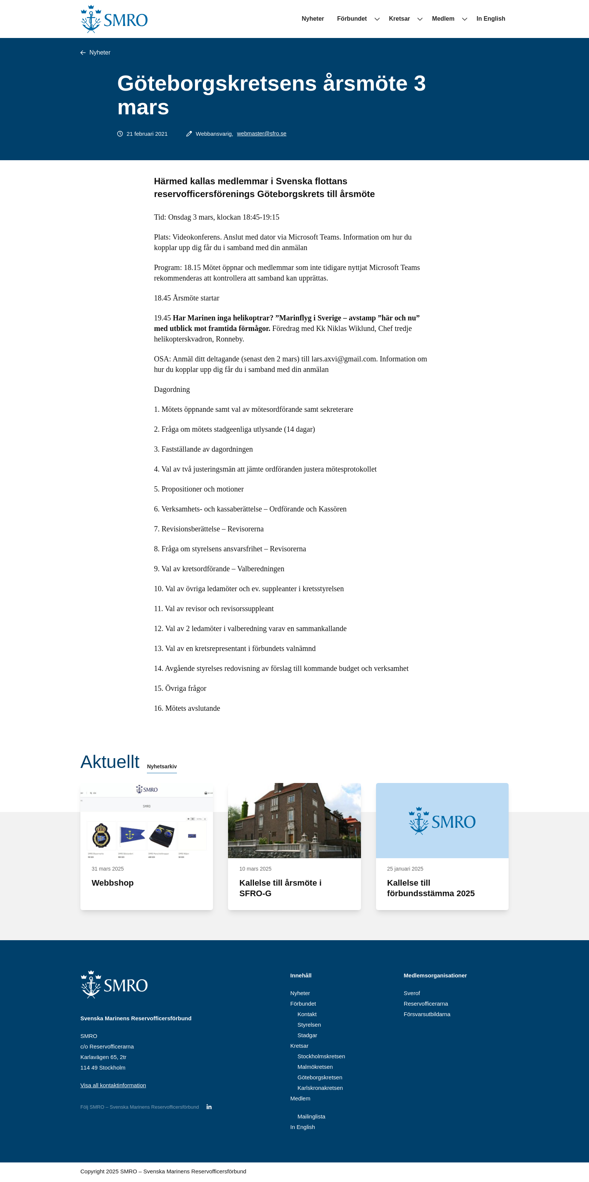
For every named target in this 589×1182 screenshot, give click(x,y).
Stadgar (307, 1036)
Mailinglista (311, 1118)
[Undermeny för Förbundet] (386, 19)
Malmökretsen (315, 1068)
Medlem (450, 18)
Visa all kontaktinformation (113, 1086)
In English (494, 18)
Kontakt (307, 1015)
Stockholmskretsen (321, 1058)
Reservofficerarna (426, 1005)
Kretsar (409, 18)
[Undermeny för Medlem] (467, 19)
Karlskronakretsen (320, 1089)
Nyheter (329, 18)
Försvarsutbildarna (427, 1015)
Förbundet (365, 18)
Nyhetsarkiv (162, 768)
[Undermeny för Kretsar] (426, 19)
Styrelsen (309, 1026)
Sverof (412, 994)
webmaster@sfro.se (262, 133)
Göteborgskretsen (320, 1079)
